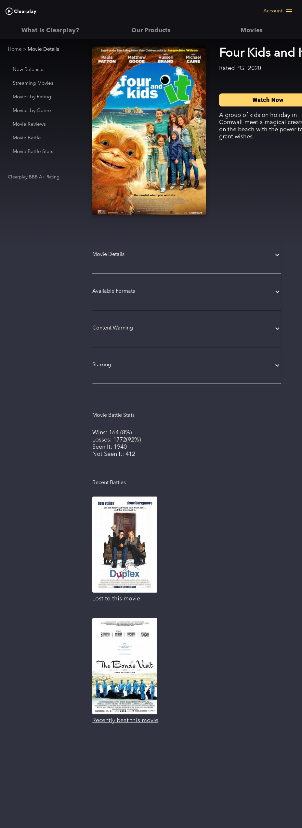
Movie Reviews (29, 124)
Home (15, 49)
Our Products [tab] (151, 31)
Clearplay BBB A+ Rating (33, 177)
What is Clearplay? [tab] (50, 31)
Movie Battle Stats (33, 151)
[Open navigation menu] (278, 11)
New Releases (29, 69)
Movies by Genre (32, 110)
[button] (186, 255)
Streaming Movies (33, 83)
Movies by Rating (32, 97)
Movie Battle (27, 138)
